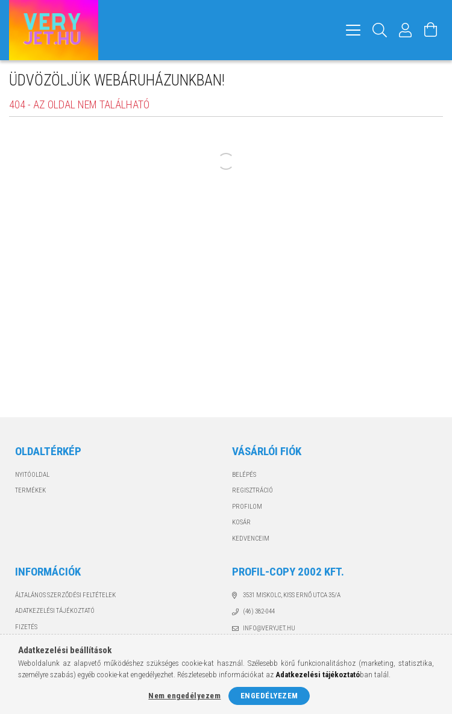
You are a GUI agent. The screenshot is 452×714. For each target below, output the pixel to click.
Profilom (247, 507)
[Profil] (405, 30)
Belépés (244, 475)
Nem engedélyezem (184, 695)
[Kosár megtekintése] (431, 30)
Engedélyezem (269, 695)
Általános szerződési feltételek (65, 595)
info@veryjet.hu (269, 628)
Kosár (241, 522)
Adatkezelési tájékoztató (55, 611)
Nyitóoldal (32, 475)
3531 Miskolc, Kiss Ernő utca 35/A (292, 595)
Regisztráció (252, 490)
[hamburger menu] (353, 30)
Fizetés (26, 627)
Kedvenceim (250, 538)
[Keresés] (380, 30)
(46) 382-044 (259, 611)
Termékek (30, 490)
